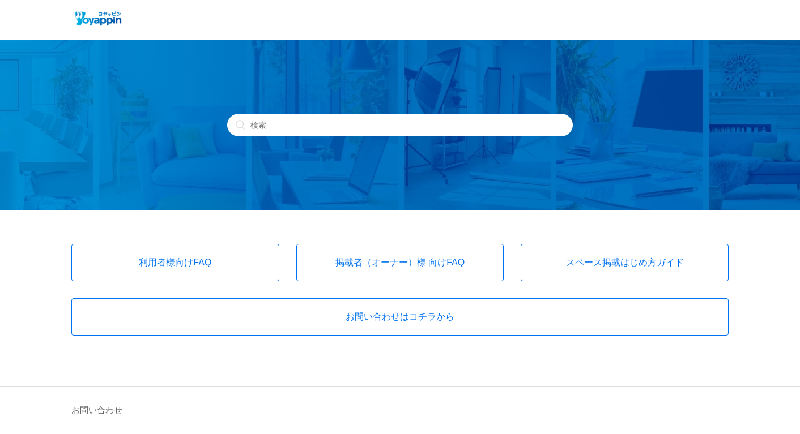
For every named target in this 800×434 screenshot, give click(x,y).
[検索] (400, 125)
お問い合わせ (96, 410)
